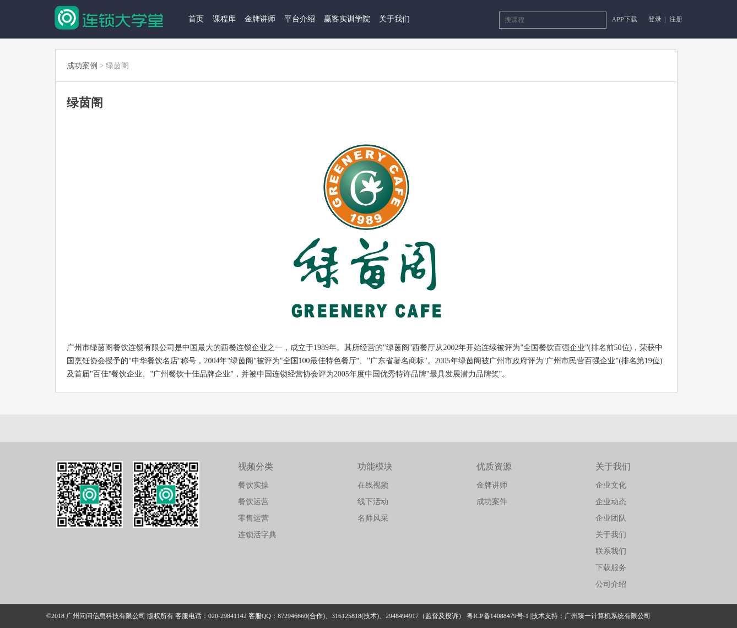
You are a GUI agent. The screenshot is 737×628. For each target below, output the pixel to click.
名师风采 (372, 518)
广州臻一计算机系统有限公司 (608, 616)
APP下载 (624, 19)
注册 (675, 19)
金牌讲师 (260, 19)
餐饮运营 (253, 502)
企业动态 (610, 502)
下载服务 (610, 568)
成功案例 (82, 66)
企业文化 (610, 485)
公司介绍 (610, 584)
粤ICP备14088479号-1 (498, 616)
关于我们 (394, 19)
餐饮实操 (253, 485)
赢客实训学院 (347, 19)
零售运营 (253, 518)
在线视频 (372, 485)
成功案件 (491, 502)
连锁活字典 (257, 535)
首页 (196, 19)
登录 (655, 19)
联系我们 (610, 551)
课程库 (224, 19)
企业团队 (610, 518)
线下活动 (372, 502)
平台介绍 (299, 19)
